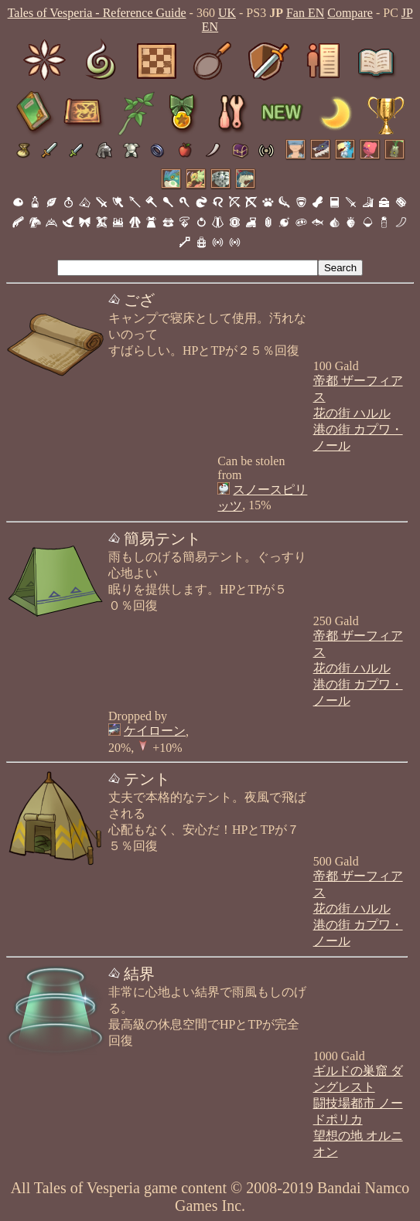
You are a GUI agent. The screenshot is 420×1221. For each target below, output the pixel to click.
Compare (350, 12)
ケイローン (155, 730)
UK (227, 12)
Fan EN (305, 12)
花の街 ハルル (352, 413)
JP (407, 12)
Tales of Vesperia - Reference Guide (97, 12)
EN (210, 26)
